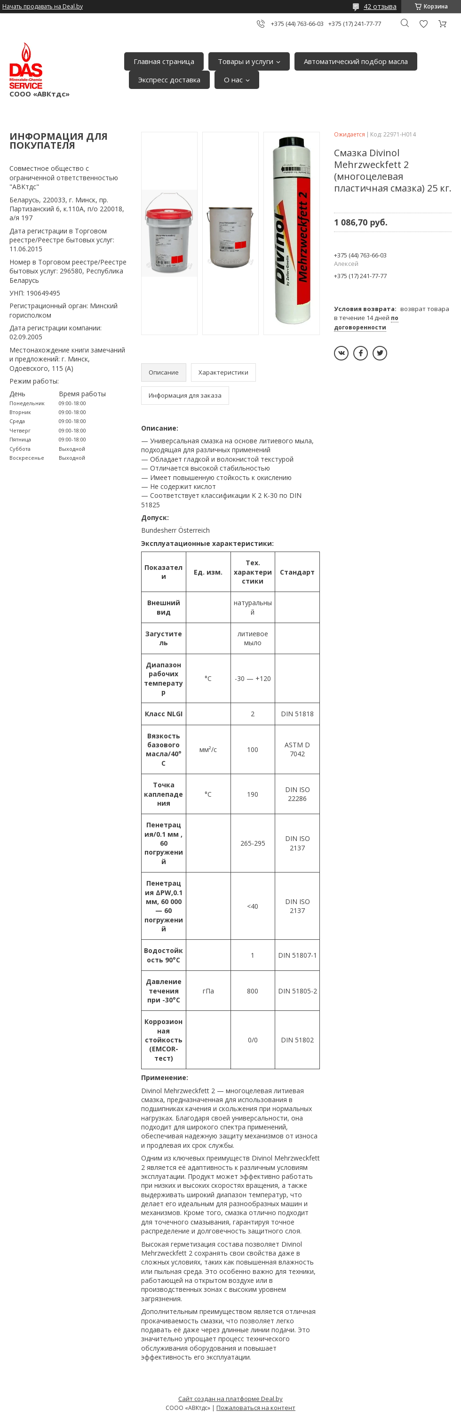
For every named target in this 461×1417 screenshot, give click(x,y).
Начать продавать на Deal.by (42, 6)
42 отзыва (380, 6)
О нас (233, 79)
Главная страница (164, 61)
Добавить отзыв (423, 24)
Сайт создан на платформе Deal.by (230, 1398)
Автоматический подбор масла (356, 61)
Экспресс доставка (169, 79)
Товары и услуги (245, 61)
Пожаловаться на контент (255, 1407)
